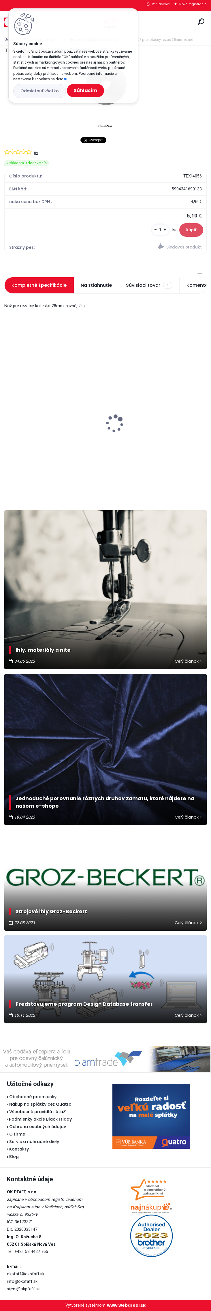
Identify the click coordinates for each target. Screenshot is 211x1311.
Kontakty (19, 1149)
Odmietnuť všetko (39, 91)
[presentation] (8, 414)
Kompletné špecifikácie (39, 285)
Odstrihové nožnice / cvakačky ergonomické (43, 433)
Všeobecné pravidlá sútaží (38, 1112)
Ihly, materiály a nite (43, 650)
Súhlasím (85, 90)
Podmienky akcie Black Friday (39, 1119)
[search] (201, 21)
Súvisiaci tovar (149, 285)
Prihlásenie (161, 4)
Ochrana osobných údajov (37, 1127)
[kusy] (160, 229)
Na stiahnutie (96, 285)
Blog (14, 1156)
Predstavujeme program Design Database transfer (84, 1004)
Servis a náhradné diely (34, 1141)
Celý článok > (188, 661)
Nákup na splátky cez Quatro (40, 1104)
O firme (17, 1134)
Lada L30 (121, 410)
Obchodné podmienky (32, 1097)
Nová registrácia (193, 4)
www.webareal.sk (126, 1305)
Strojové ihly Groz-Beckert (51, 911)
